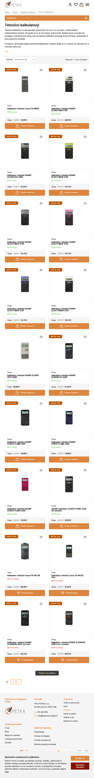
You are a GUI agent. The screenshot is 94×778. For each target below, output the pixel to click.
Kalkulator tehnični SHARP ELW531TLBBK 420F (19, 449)
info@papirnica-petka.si (46, 727)
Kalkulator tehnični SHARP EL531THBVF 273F (19, 313)
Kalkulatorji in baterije (30, 12)
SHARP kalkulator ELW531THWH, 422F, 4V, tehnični (69, 517)
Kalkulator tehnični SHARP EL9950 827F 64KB (23, 381)
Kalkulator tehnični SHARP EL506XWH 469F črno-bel (19, 653)
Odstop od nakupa (42, 747)
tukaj (7, 772)
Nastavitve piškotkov (80, 766)
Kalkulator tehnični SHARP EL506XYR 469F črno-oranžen (68, 653)
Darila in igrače (70, 725)
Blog (7, 742)
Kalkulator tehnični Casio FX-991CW (23, 585)
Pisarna (16, 12)
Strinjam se (80, 758)
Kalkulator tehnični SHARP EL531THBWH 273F (63, 313)
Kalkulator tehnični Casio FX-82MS (23, 108)
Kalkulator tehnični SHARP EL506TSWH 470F (63, 109)
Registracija (39, 743)
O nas (7, 739)
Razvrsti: (10, 59)
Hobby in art (69, 728)
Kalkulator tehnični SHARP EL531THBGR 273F (63, 177)
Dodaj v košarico (25, 126)
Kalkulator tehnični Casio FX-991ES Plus (67, 586)
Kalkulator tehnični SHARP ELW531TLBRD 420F (19, 517)
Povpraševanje (25, 602)
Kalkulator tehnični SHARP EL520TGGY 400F (19, 177)
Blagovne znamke (12, 746)
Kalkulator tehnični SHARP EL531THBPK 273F (63, 245)
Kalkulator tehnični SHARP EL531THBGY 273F (19, 245)
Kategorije (47, 18)
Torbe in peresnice (71, 714)
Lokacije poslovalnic (13, 750)
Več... (7, 51)
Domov (7, 12)
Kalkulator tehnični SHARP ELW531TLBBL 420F (63, 449)
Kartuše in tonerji (71, 732)
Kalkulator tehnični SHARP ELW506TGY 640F (63, 381)
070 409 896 (41, 723)
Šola (65, 717)
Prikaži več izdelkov (47, 684)
